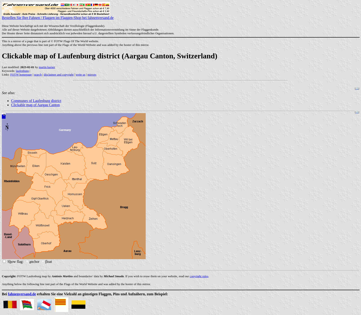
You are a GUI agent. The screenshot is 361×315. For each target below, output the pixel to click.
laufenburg (22, 71)
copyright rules (199, 276)
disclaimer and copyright (59, 74)
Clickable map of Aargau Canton (35, 105)
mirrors (91, 74)
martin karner (47, 67)
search (38, 74)
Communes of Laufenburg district (36, 101)
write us (81, 74)
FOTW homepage (21, 74)
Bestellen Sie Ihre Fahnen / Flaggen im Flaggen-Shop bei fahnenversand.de (58, 16)
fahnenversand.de (22, 294)
